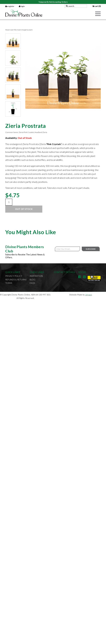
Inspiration (36, 276)
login (22, 6)
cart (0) (96, 6)
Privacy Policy (13, 276)
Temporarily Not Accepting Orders (53, 2)
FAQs (32, 283)
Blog (32, 279)
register (9, 6)
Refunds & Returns (15, 279)
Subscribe (91, 249)
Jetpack (88, 294)
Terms (8, 283)
